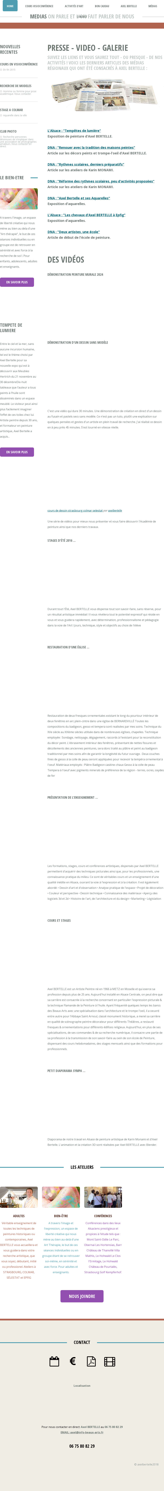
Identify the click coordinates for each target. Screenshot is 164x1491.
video (85, 47)
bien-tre (61, 1216)
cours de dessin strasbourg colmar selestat (75, 510)
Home (10, 6)
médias (152, 6)
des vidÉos (65, 259)
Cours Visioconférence (39, 6)
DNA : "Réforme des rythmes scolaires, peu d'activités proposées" (100, 181)
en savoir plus (17, 282)
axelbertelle (115, 510)
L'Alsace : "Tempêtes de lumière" (74, 130)
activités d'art (74, 6)
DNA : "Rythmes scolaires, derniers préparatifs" (85, 164)
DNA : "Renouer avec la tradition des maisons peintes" (91, 147)
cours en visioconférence (19, 64)
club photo (8, 131)
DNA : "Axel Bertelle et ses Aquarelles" (78, 198)
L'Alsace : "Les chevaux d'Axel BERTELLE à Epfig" (86, 215)
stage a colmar (11, 110)
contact (82, 17)
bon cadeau (102, 6)
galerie (115, 47)
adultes (19, 1216)
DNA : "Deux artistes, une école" (73, 232)
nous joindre (82, 1296)
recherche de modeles (15, 85)
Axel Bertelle (129, 6)
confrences (103, 1216)
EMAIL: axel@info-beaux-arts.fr (82, 1432)
